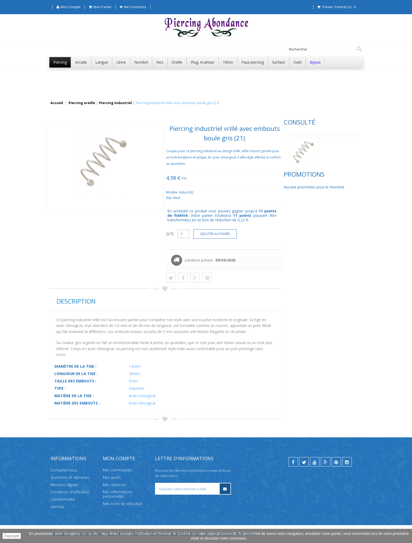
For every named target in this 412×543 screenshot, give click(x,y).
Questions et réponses (69, 477)
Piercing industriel (115, 103)
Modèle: (251, 192)
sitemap (57, 506)
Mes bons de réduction (122, 503)
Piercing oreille (82, 103)
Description (154, 301)
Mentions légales (64, 484)
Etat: (248, 198)
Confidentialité (62, 499)
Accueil (56, 103)
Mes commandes (117, 470)
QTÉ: (249, 233)
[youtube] (315, 462)
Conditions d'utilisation (69, 491)
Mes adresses (114, 484)
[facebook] (293, 462)
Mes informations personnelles (117, 494)
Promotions (69, 191)
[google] (325, 462)
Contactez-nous (64, 470)
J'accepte (11, 536)
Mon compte (119, 458)
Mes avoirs (112, 477)
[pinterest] (336, 462)
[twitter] (304, 462)
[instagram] (347, 462)
